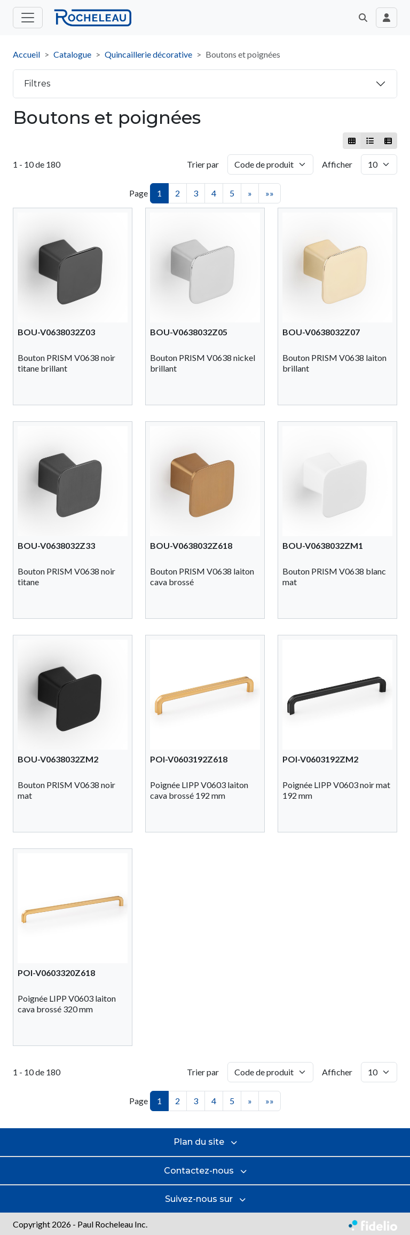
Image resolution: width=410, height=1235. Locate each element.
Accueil (26, 54)
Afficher (337, 164)
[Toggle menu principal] (28, 17)
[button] (363, 18)
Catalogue (72, 54)
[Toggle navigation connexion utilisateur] (386, 17)
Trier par (203, 164)
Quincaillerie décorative (148, 54)
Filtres (37, 83)
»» (269, 193)
